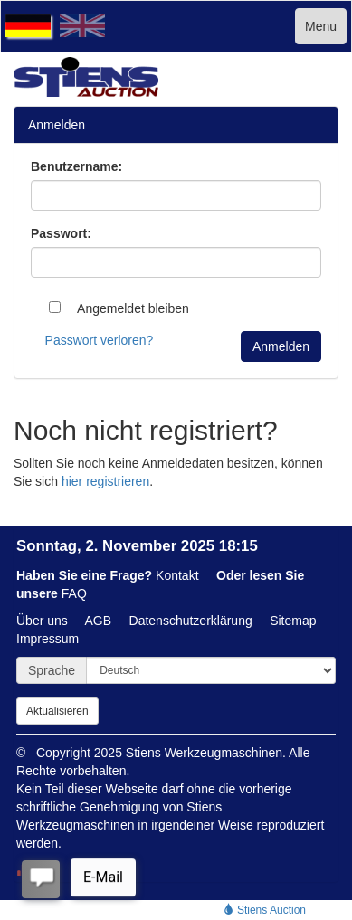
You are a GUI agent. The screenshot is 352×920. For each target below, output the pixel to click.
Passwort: (61, 233)
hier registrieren (105, 481)
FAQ (74, 593)
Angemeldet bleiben (119, 308)
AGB (98, 620)
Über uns (42, 620)
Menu (321, 26)
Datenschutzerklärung (190, 620)
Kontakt (177, 575)
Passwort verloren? (99, 340)
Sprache (51, 670)
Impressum (47, 638)
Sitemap (293, 620)
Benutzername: (76, 166)
